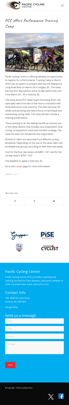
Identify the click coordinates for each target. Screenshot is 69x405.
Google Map (11, 307)
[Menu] (62, 5)
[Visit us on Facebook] (60, 396)
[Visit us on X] (50, 397)
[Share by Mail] (54, 201)
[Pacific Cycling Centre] (28, 5)
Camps (18, 166)
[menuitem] (62, 5)
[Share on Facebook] (15, 201)
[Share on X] (34, 201)
